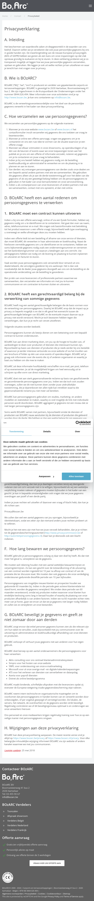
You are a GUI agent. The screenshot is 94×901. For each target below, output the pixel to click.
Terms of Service (71, 896)
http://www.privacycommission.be (62, 532)
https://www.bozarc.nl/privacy (63, 738)
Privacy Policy (54, 896)
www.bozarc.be (46, 129)
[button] (90, 6)
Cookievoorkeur (54, 893)
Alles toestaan (76, 476)
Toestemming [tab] (16, 431)
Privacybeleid (30, 893)
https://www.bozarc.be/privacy (29, 738)
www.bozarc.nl (64, 129)
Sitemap (66, 893)
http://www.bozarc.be (15, 97)
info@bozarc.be (62, 97)
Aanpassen (46, 476)
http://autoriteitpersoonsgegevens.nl (22, 535)
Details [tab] (47, 431)
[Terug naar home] (15, 6)
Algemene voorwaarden (12, 893)
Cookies (41, 893)
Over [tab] (77, 431)
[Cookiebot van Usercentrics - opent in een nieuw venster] (78, 423)
